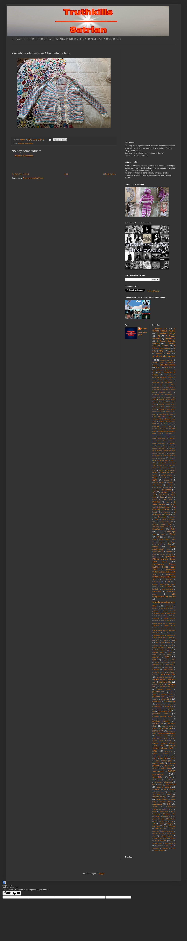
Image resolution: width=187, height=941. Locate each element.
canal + (160, 470)
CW (153, 492)
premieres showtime (161, 721)
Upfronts (172, 826)
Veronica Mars (157, 843)
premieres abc (168, 674)
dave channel (163, 495)
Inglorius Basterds (158, 582)
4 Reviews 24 (170, 339)
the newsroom (166, 816)
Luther (163, 642)
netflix (154, 660)
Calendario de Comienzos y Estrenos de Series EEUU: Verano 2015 (163, 406)
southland (155, 789)
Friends (163, 534)
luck (157, 642)
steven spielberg (162, 799)
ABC (161, 351)
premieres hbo (169, 701)
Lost (173, 640)
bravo (159, 372)
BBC (158, 367)
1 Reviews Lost (159, 329)
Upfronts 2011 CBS (167, 831)
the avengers (164, 811)
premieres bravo (157, 684)
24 (159, 336)
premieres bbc (165, 682)
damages (164, 492)
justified (155, 589)
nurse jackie (169, 664)
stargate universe (159, 797)
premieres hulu (157, 706)
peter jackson (168, 669)
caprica (155, 477)
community (169, 485)
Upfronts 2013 (157, 838)
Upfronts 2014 (170, 838)
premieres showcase (160, 719)
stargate (168, 794)
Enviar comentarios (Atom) (33, 178)
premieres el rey (166, 694)
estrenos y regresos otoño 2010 (162, 526)
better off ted (169, 367)
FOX (173, 529)
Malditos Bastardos (158, 645)
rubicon (173, 758)
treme (162, 824)
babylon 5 (170, 362)
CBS (154, 480)
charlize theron (157, 482)
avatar (162, 362)
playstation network (158, 672)
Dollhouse (156, 502)
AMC (169, 353)
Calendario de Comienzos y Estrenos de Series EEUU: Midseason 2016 (163, 389)
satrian (144, 329)
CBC (171, 477)
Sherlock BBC (157, 780)
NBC (167, 657)
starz (173, 797)
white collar (169, 845)
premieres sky (157, 723)
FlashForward (157, 529)
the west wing (163, 821)
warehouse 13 (170, 843)
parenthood (168, 667)
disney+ (154, 499)
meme (169, 647)
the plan (161, 819)
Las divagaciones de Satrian (163, 595)
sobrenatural (170, 785)
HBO (169, 544)
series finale (166, 768)
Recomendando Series (159, 756)
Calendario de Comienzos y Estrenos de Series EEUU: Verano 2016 (163, 411)
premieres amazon (159, 679)
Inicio (66, 174)
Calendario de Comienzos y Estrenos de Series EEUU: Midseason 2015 (163, 385)
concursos (155, 490)
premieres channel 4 (167, 687)
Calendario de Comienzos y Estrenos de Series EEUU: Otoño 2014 (163, 397)
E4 (168, 502)
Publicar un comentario (24, 156)
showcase (158, 782)
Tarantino (155, 806)
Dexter (162, 497)
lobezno (165, 640)
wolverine (165, 848)
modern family (158, 652)
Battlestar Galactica (167, 365)
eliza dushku (161, 517)
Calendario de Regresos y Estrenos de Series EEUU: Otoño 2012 (163, 446)
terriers (154, 811)
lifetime (154, 608)
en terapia (172, 517)
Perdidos (155, 669)
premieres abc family (165, 677)
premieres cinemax (164, 689)
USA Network (160, 841)
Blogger (102, 874)
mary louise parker (158, 647)
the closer (166, 814)
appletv (155, 362)
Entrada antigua (109, 174)
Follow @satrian (154, 291)
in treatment (167, 579)
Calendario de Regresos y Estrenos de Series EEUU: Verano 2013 (163, 455)
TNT (154, 824)
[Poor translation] (16, 893)
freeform (160, 532)
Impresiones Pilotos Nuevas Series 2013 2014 (163, 559)
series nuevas (157, 771)
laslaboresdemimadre (25, 143)
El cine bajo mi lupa (163, 508)
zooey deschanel (160, 850)
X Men (173, 848)
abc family (171, 351)
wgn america (159, 845)
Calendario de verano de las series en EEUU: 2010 (163, 460)
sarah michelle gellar (164, 761)
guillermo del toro (164, 539)
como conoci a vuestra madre (162, 487)
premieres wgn (162, 736)
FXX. (165, 537)
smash (160, 784)
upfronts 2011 (161, 828)
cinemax (170, 482)
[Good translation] (7, 893)
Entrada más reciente (20, 174)
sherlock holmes (170, 780)
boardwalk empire (158, 370)
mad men (170, 642)
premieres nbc (164, 711)
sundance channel (166, 801)
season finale (158, 763)
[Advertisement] (64, 165)
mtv (170, 652)
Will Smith (155, 848)
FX (158, 537)
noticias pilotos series (161, 662)
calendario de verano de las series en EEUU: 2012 (163, 467)
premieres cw (158, 692)
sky (153, 784)
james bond (164, 584)
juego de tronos (166, 586)
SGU (170, 777)
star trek (170, 792)
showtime (168, 782)
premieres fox (158, 697)
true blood (156, 826)
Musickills (155, 657)
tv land (165, 826)
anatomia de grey (166, 360)
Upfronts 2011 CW (158, 833)
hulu (153, 556)
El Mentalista (165, 512)
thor (172, 821)
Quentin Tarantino (160, 753)
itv (169, 582)
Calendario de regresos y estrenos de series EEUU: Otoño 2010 (163, 436)
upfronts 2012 (166, 836)
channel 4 (168, 480)
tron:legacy (169, 824)
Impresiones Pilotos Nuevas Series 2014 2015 (163, 567)
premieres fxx (156, 701)
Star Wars (156, 794)
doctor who (167, 499)
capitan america (166, 475)
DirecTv (170, 497)
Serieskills (157, 777)
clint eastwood (157, 485)
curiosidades (166, 490)
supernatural (157, 804)
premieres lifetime (158, 709)
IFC (160, 556)
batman (154, 365)
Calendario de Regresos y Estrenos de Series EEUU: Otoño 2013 (163, 450)
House (154, 554)
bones (168, 370)
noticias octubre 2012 (168, 660)
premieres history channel (164, 704)
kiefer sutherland (167, 589)
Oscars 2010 (156, 667)
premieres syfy (166, 728)
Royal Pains (163, 758)
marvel (171, 645)
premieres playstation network (162, 716)
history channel (157, 551)
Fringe (172, 534)
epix (156, 519)
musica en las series (161, 655)
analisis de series (163, 356)
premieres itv (169, 706)
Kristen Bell (156, 591)
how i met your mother (166, 554)
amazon (159, 353)
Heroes (155, 547)
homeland (169, 551)
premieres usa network (166, 733)
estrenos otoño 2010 (166, 522)
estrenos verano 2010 (161, 524)
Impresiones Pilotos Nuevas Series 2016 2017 (163, 576)
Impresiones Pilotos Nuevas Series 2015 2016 (163, 571)
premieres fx (166, 699)
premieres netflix (160, 714)
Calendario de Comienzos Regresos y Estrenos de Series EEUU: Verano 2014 (163, 377)
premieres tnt (157, 731)
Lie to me (169, 606)
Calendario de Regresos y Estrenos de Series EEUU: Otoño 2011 (163, 441)
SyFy (169, 804)
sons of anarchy (164, 787)
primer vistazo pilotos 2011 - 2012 (163, 744)
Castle (164, 477)
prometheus (168, 751)
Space (164, 789)
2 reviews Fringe (166, 333)
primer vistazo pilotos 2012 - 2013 (163, 748)
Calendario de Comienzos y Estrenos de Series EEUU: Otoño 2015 (163, 402)
